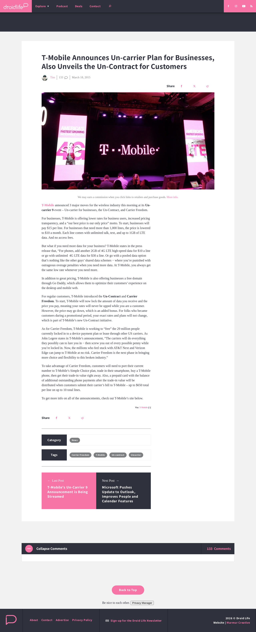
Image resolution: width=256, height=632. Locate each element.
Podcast (62, 6)
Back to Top (128, 590)
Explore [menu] (40, 6)
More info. (172, 197)
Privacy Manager (142, 602)
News (75, 440)
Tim (48, 77)
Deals (79, 6)
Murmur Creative (238, 622)
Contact (95, 6)
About (34, 620)
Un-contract (118, 455)
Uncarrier (136, 455)
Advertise (62, 620)
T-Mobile (143, 407)
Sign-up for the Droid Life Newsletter (133, 620)
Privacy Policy (82, 620)
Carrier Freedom (80, 455)
